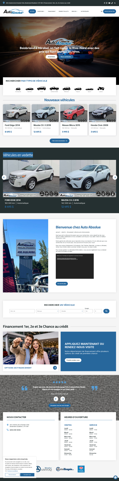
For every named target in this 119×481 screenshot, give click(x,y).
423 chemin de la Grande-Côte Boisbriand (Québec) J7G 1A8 (19, 425)
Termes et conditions (12, 471)
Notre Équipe (85, 11)
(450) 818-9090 (15, 430)
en (101, 11)
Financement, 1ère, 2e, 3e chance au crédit (57, 3)
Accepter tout (27, 474)
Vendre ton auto (64, 11)
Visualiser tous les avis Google (59, 405)
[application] (75, 266)
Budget (94, 310)
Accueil (32, 11)
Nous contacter (110, 11)
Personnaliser (12, 474)
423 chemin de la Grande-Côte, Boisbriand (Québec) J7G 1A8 (24, 3)
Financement (52, 11)
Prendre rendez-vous (73, 360)
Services (74, 11)
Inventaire (40, 11)
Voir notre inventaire (58, 141)
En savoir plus (62, 283)
